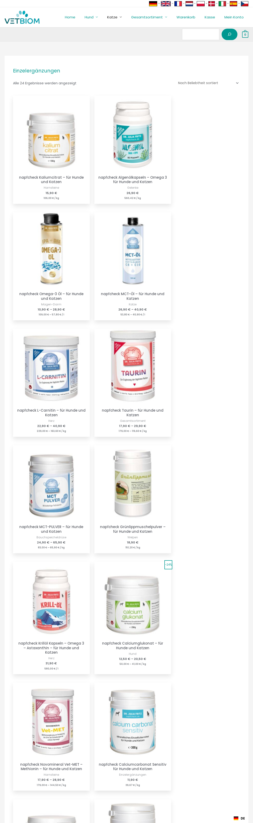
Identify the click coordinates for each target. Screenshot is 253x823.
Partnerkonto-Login (16, 784)
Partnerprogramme (17, 778)
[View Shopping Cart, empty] (245, 34)
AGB (67, 784)
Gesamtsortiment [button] (155, 17)
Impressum (73, 765)
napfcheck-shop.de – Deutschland (158, 765)
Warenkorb (191, 17)
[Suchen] (229, 34)
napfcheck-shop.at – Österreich (156, 771)
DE (239, 818)
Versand (7, 771)
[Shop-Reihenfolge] (206, 83)
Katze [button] (123, 17)
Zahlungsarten (12, 765)
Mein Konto (235, 17)
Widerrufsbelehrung (81, 771)
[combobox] (239, 818)
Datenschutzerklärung (83, 778)
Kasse (213, 17)
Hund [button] (101, 17)
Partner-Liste (11, 791)
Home (85, 17)
